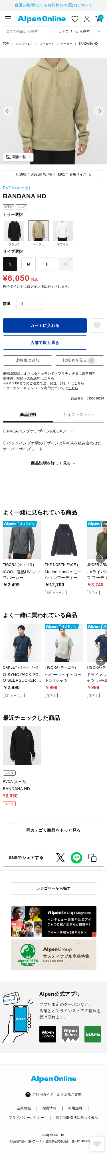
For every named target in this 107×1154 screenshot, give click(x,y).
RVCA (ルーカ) (16, 187)
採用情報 (49, 1108)
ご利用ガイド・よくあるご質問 (57, 1094)
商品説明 (28, 414)
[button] (8, 110)
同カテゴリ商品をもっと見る (53, 829)
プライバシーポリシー (26, 1117)
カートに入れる (45, 325)
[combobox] (27, 31)
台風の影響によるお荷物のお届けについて (53, 5)
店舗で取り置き (45, 342)
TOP (6, 43)
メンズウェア (24, 43)
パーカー (66, 43)
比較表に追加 (27, 359)
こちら (49, 378)
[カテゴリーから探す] (79, 31)
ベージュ (38, 232)
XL (65, 263)
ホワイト (62, 232)
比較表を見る (79, 360)
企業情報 (24, 1108)
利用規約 (75, 1108)
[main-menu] (8, 18)
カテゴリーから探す (53, 888)
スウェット (46, 43)
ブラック (14, 232)
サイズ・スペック (79, 414)
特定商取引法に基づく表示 (77, 1117)
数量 (7, 303)
